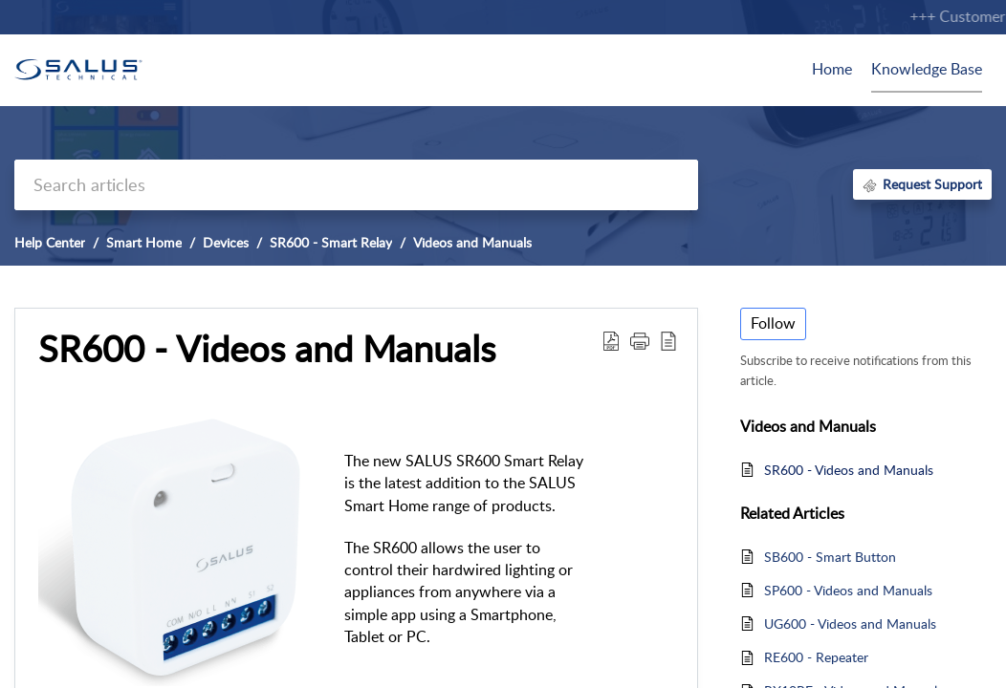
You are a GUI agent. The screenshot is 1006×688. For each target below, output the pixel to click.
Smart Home (144, 242)
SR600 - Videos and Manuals (266, 349)
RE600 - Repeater (816, 657)
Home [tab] (832, 68)
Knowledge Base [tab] (926, 68)
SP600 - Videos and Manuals (848, 590)
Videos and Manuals (472, 242)
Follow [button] (773, 322)
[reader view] (668, 340)
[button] (639, 340)
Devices (226, 242)
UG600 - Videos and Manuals (850, 623)
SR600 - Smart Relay (331, 242)
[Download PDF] (611, 340)
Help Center (49, 242)
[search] (356, 185)
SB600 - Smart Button (830, 557)
